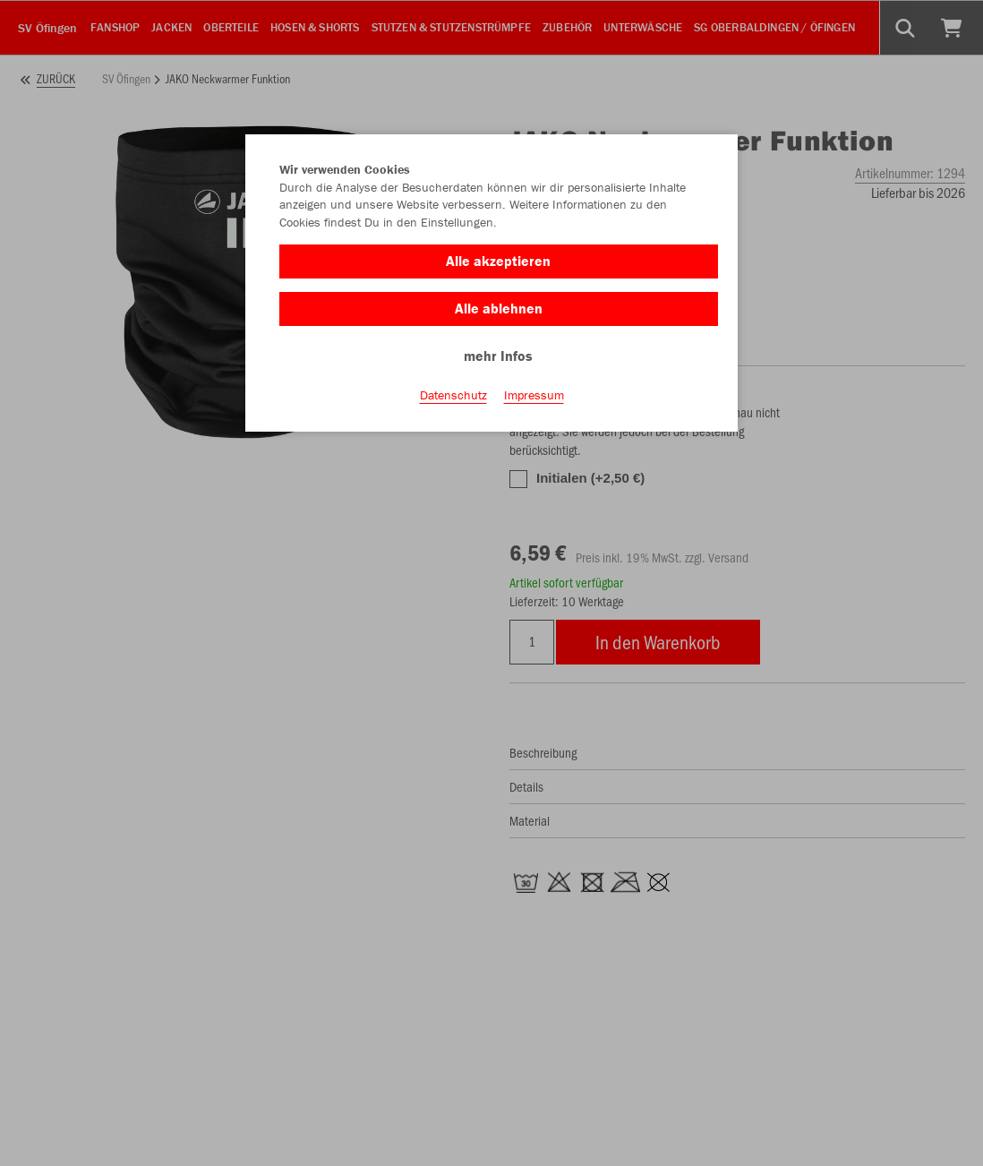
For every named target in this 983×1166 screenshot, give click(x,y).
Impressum (534, 395)
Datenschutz (453, 395)
